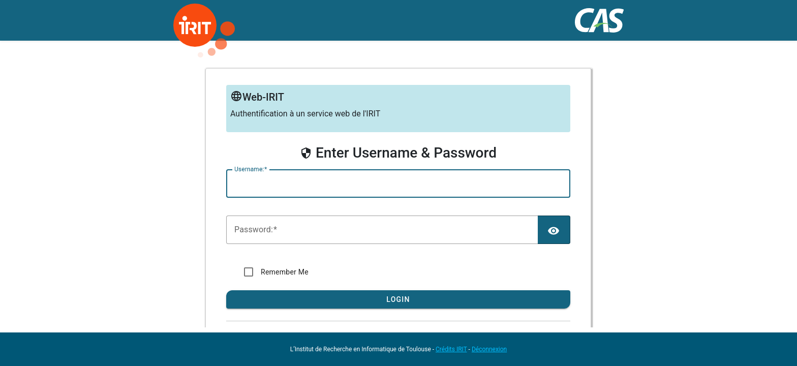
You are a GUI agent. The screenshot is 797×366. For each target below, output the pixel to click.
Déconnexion (489, 349)
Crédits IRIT (451, 349)
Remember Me (285, 272)
